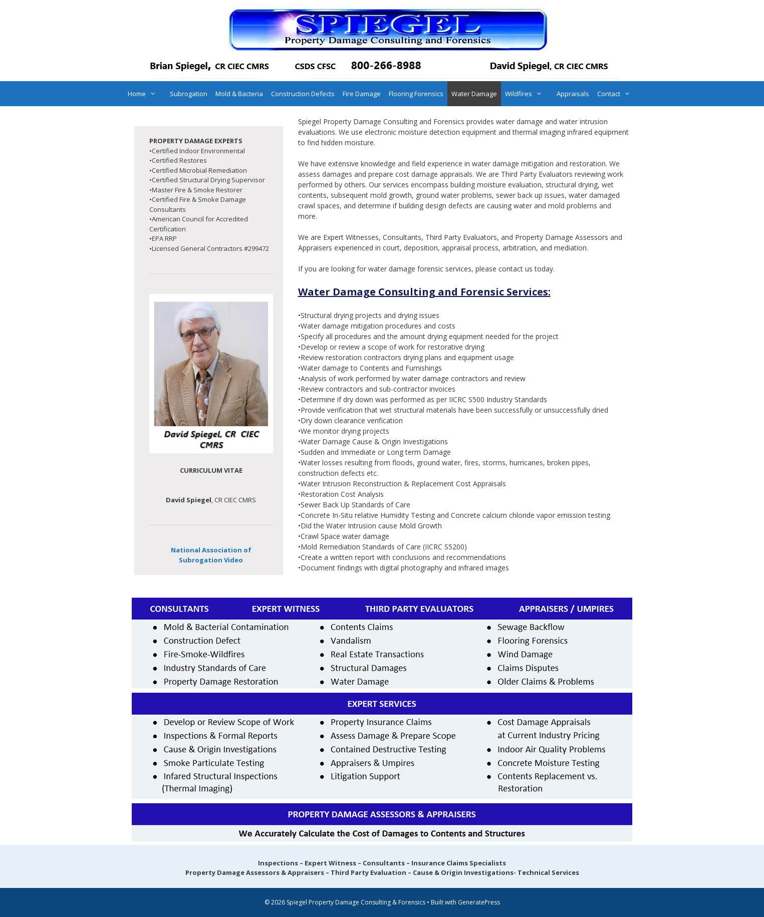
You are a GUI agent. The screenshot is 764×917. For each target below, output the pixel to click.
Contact (618, 93)
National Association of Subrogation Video (211, 554)
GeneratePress (479, 902)
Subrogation (188, 93)
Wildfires (528, 93)
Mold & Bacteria (239, 93)
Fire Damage (362, 93)
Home (147, 93)
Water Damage (474, 93)
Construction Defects (303, 93)
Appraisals (573, 93)
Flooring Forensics (416, 93)
